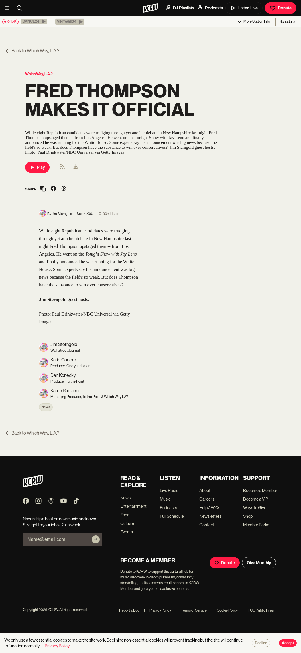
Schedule (287, 21)
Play (37, 167)
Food (124, 514)
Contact (207, 524)
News (46, 407)
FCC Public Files (258, 610)
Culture (127, 523)
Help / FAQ (209, 507)
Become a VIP (255, 499)
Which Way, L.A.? (39, 74)
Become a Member (260, 490)
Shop (248, 516)
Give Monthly (259, 562)
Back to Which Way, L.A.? (32, 50)
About (204, 490)
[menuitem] (75, 167)
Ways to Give (254, 507)
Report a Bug (129, 610)
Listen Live (244, 8)
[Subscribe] (96, 539)
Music (165, 499)
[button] (34, 21)
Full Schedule (172, 516)
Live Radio (169, 490)
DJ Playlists (179, 8)
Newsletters (210, 516)
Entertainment (133, 506)
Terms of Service (191, 610)
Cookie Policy (224, 610)
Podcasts (210, 8)
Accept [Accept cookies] (288, 643)
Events (126, 531)
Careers (206, 499)
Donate (281, 8)
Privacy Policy (157, 610)
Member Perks (256, 524)
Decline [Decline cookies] (261, 643)
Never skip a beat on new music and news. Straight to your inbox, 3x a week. (60, 521)
